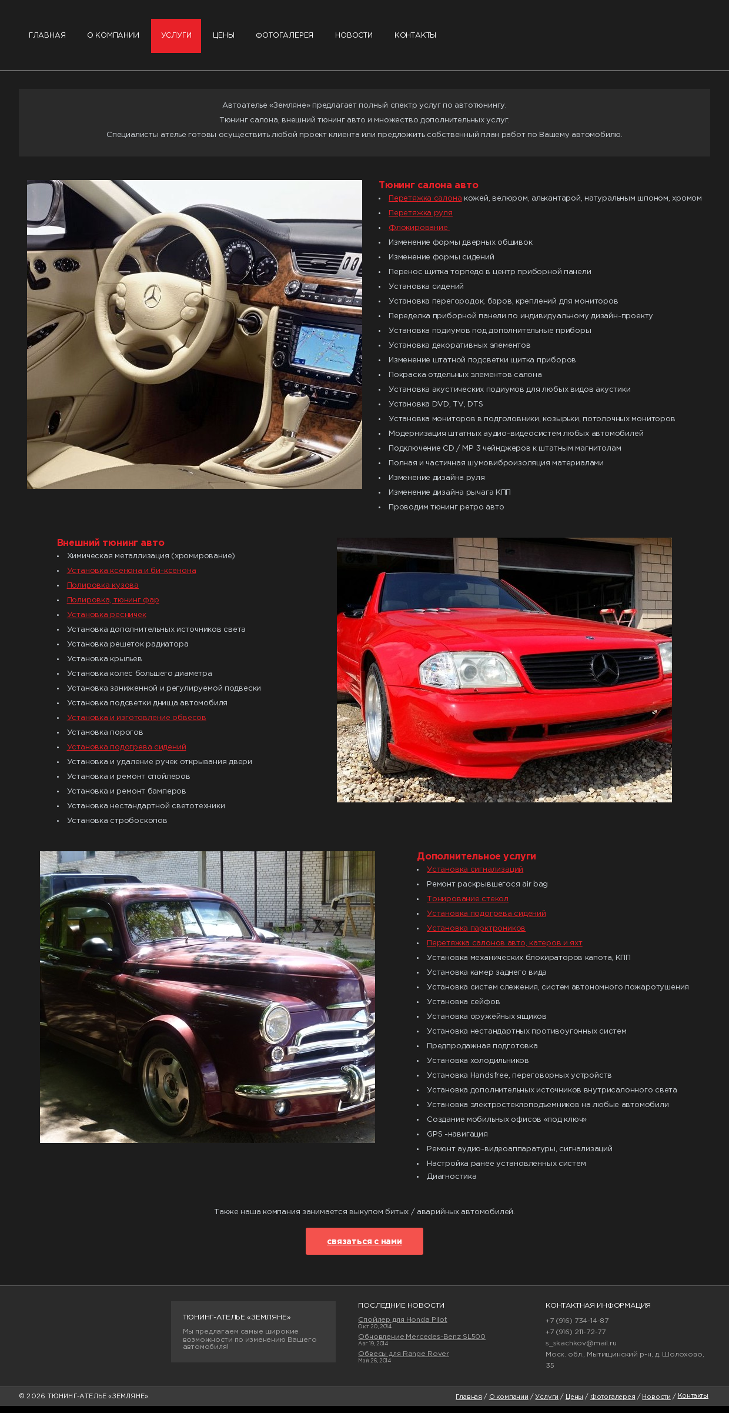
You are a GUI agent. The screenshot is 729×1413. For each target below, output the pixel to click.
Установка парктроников (476, 935)
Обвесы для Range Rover (403, 1360)
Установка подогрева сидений (126, 754)
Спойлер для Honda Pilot (402, 1326)
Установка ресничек (106, 621)
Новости (380, 39)
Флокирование (419, 234)
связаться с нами (364, 1248)
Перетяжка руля (421, 219)
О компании (119, 39)
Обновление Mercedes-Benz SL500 (422, 1343)
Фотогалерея (305, 39)
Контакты (447, 39)
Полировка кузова (103, 592)
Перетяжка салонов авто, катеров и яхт (505, 950)
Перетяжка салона (425, 205)
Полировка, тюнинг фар (113, 607)
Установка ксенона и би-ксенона (131, 577)
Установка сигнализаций (475, 876)
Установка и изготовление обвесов (136, 724)
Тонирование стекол (468, 905)
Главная (49, 39)
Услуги (186, 39)
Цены (238, 39)
